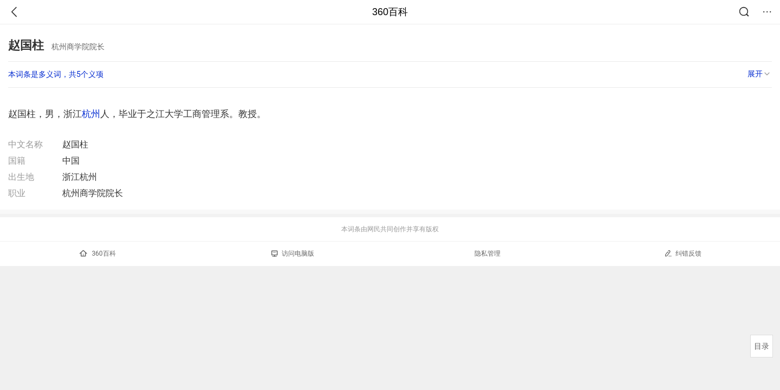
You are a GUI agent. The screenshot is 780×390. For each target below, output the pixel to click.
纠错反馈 (682, 253)
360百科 (390, 11)
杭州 (91, 113)
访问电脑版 (292, 253)
